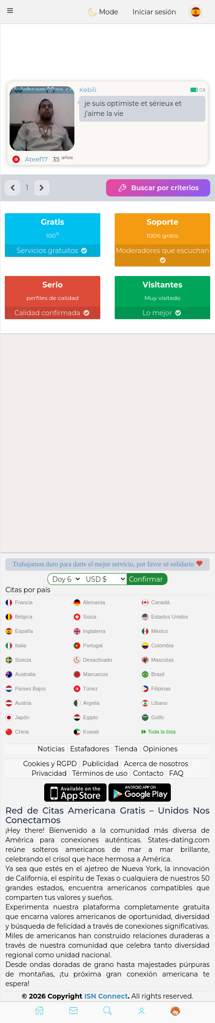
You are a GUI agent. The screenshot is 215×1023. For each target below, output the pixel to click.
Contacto (148, 773)
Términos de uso (99, 773)
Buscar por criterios (158, 188)
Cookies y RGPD (50, 763)
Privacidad (49, 773)
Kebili (87, 89)
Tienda (126, 749)
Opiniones (160, 749)
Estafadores (89, 749)
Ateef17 (36, 159)
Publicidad (101, 763)
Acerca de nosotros (156, 763)
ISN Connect (106, 996)
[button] (10, 10)
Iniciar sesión (154, 12)
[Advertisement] (107, 50)
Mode (103, 12)
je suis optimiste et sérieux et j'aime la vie (133, 108)
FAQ (176, 773)
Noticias (50, 749)
